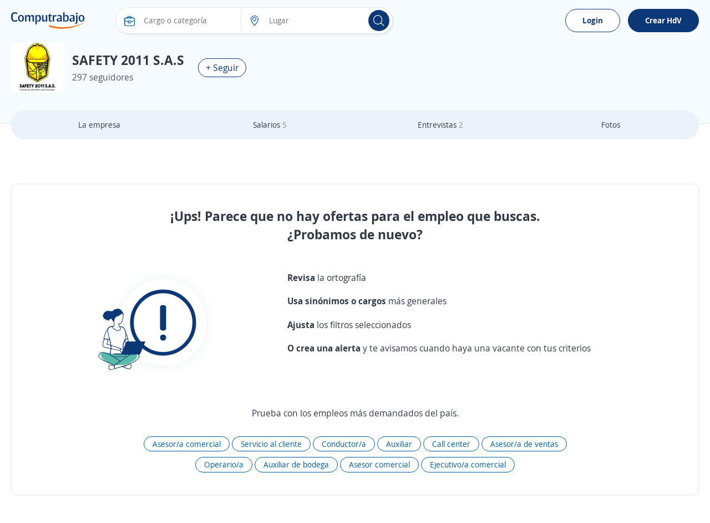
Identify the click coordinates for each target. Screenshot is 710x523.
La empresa (99, 124)
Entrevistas (440, 124)
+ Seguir (222, 68)
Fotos (610, 124)
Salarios (270, 124)
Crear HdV (663, 20)
